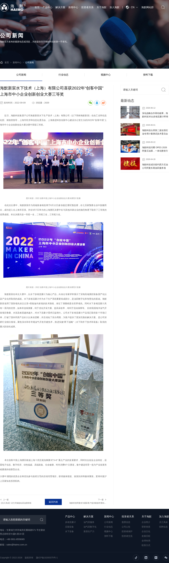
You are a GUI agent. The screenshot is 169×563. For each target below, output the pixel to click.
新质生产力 (89, 531)
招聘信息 (163, 527)
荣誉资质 (146, 527)
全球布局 (146, 540)
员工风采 (163, 522)
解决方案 (60, 7)
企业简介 (146, 522)
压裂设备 (69, 527)
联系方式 (146, 545)
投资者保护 (127, 531)
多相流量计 (70, 522)
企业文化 (146, 531)
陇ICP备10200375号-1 (47, 557)
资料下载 (148, 74)
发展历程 (146, 536)
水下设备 (69, 531)
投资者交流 (127, 536)
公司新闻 (29, 62)
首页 (37, 7)
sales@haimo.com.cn (16, 544)
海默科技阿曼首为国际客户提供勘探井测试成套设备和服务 (93, 503)
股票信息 (126, 522)
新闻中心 (73, 7)
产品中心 (47, 7)
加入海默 (114, 7)
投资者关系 (87, 7)
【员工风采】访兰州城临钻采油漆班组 (15, 503)
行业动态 (63, 74)
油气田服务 (89, 522)
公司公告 (126, 527)
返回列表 (53, 502)
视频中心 (106, 74)
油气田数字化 (90, 527)
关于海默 (101, 7)
